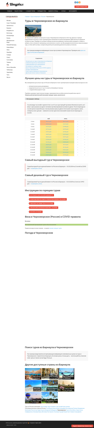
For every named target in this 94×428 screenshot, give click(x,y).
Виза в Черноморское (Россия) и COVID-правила (38, 67)
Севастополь (79, 410)
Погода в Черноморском (32, 69)
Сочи (47, 408)
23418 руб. (66, 142)
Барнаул (9, 28)
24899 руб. (48, 134)
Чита (8, 74)
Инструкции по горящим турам (33, 66)
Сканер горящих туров (81, 6)
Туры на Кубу (53, 376)
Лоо (48, 411)
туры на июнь (66, 406)
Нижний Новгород (11, 44)
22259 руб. (66, 134)
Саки (76, 411)
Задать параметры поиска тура (82, 426)
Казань (8, 38)
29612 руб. (66, 149)
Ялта (67, 408)
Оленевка (35, 411)
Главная (9, 11)
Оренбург (9, 52)
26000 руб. (48, 152)
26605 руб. (48, 144)
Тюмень (9, 62)
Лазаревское (81, 408)
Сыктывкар (10, 59)
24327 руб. (48, 155)
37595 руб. (66, 155)
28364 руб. (48, 137)
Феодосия (47, 410)
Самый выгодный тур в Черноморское (35, 62)
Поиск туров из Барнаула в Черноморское (36, 71)
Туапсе (68, 410)
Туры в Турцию (36, 400)
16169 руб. (66, 124)
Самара (9, 54)
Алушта (43, 410)
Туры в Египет (37, 376)
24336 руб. (66, 139)
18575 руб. (66, 121)
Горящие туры (41, 11)
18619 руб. (48, 121)
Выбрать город (53, 11)
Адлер (57, 408)
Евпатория (28, 410)
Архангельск (10, 25)
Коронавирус (73, 11)
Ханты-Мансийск (11, 67)
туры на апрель (52, 406)
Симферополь (29, 411)
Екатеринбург (10, 35)
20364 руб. (48, 124)
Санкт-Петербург (11, 23)
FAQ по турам (18, 11)
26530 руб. (48, 142)
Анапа (54, 408)
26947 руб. (48, 147)
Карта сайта (38, 422)
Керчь (40, 411)
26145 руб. (66, 152)
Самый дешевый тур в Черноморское (35, 64)
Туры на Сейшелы (52, 388)
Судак (38, 410)
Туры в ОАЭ (36, 388)
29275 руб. (66, 137)
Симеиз (72, 411)
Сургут (8, 57)
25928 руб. (48, 139)
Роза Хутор (34, 410)
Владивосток (10, 30)
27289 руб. (48, 149)
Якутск (8, 77)
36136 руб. (66, 147)
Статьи (63, 11)
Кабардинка (54, 410)
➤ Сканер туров (30, 11)
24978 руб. (66, 129)
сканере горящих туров (55, 228)
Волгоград (9, 33)
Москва (9, 20)
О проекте (32, 422)
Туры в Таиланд (69, 388)
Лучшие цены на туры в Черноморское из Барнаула (39, 61)
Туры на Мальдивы (68, 376)
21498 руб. (66, 126)
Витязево (44, 411)
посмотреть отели (36, 168)
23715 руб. (48, 131)
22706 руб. (66, 131)
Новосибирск (10, 47)
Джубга (79, 411)
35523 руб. (66, 144)
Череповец (10, 72)
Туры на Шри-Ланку (51, 400)
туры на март (43, 406)
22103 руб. (48, 126)
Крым (50, 408)
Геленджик (62, 408)
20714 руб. (48, 129)
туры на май (59, 406)
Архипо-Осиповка (54, 411)
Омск (8, 49)
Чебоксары (10, 69)
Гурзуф (61, 411)
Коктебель (73, 410)
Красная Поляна (73, 408)
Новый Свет (67, 411)
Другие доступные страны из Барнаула (36, 72)
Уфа (8, 64)
